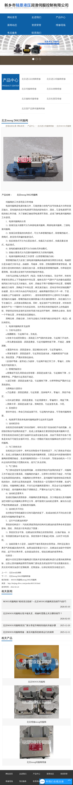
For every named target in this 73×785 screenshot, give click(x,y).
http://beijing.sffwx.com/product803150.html (24, 583)
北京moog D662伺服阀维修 (19, 576)
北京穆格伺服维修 (30, 99)
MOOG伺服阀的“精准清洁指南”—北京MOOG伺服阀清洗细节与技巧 (34, 601)
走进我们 (36, 17)
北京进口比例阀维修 (31, 79)
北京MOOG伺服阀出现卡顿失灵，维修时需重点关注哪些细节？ (32, 613)
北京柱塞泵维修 (54, 99)
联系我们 (36, 33)
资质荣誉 (36, 25)
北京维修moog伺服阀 (36, 722)
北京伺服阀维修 (29, 89)
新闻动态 (12, 25)
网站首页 (12, 17)
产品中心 (60, 17)
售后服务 (12, 33)
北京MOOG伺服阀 (63, 126)
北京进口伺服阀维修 (56, 79)
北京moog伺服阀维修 (36, 762)
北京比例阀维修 (54, 89)
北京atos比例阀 (15, 573)
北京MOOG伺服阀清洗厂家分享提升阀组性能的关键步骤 (29, 625)
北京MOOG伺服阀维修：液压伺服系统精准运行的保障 (28, 632)
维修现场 (60, 25)
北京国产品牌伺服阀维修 (33, 108)
